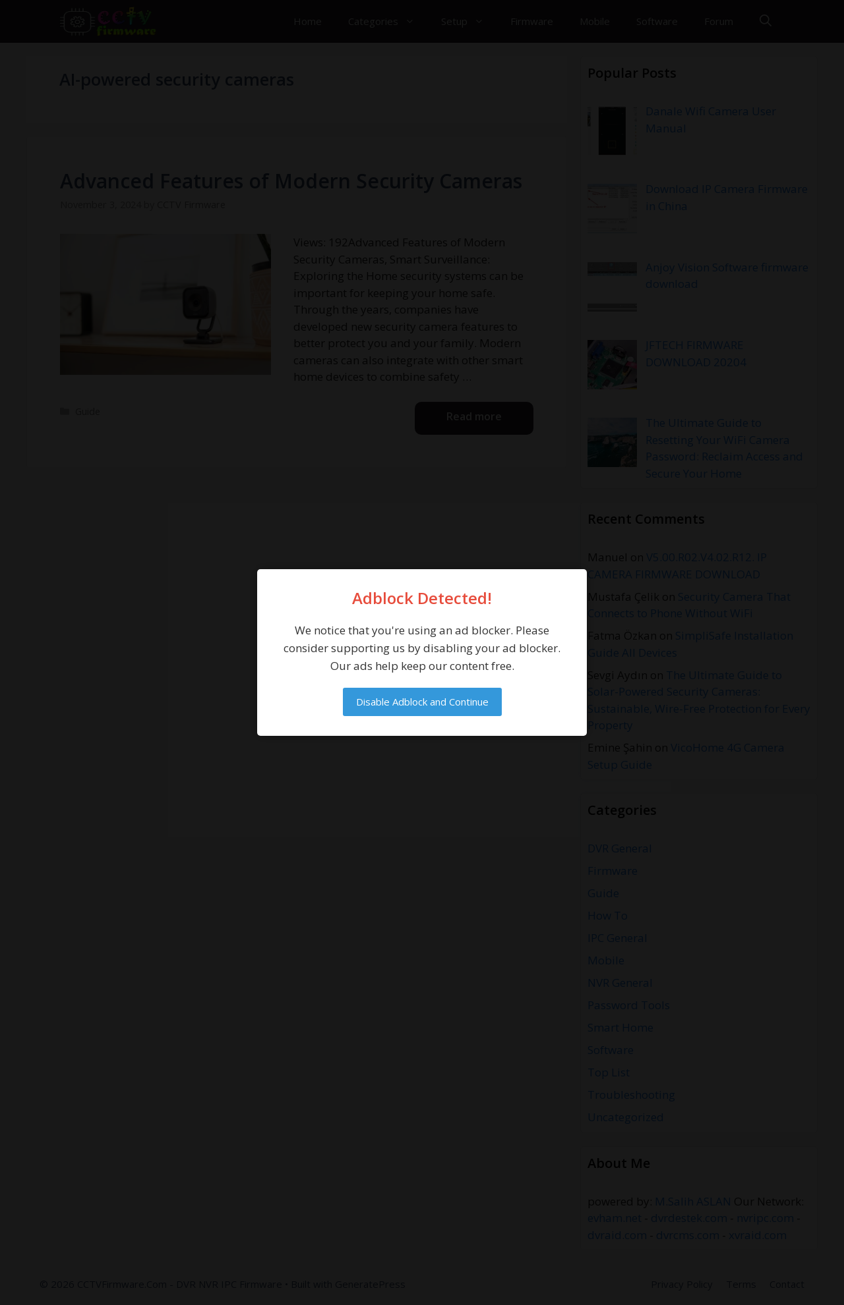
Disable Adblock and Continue (422, 701)
